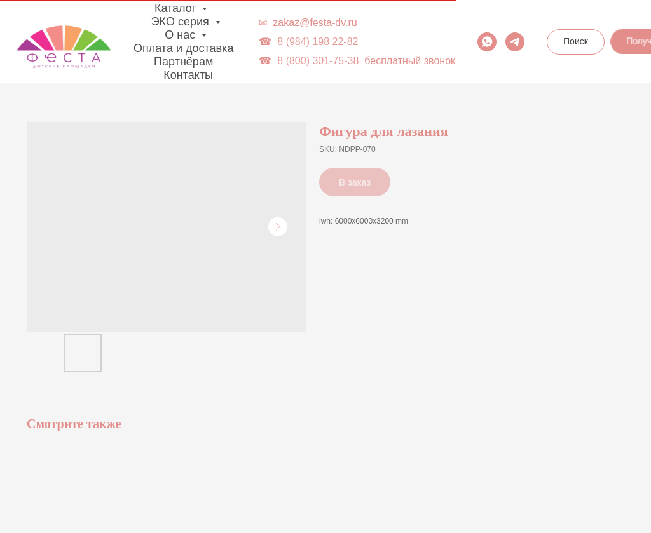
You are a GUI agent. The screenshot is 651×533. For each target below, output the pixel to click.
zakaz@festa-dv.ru (315, 22)
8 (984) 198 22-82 (317, 41)
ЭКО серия (181, 21)
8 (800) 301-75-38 (318, 60)
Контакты (188, 75)
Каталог (176, 8)
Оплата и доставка (183, 48)
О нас (181, 35)
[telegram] (514, 41)
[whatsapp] (487, 41)
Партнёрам (183, 61)
